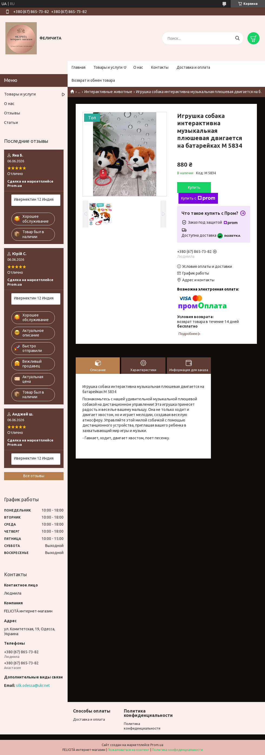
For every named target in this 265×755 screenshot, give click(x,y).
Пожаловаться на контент (129, 749)
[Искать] (237, 38)
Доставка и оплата (193, 67)
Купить (194, 187)
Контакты (159, 67)
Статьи (11, 122)
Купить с (198, 198)
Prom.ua (156, 745)
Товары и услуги (108, 67)
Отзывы (12, 113)
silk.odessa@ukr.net (33, 685)
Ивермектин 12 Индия (34, 199)
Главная (78, 67)
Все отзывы (33, 476)
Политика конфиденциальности (177, 749)
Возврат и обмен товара (93, 80)
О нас (138, 67)
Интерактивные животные (108, 92)
